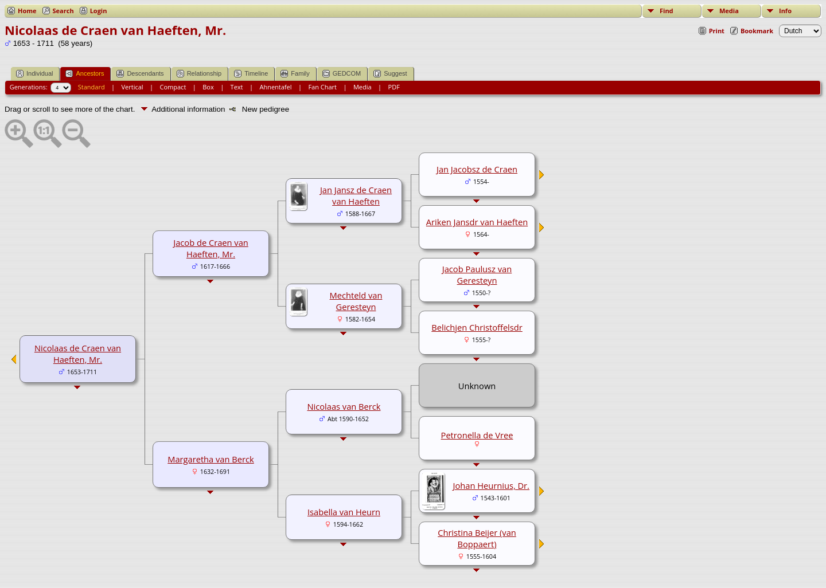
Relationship (199, 73)
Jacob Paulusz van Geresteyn (477, 274)
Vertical (132, 87)
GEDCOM (341, 73)
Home (27, 10)
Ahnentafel (275, 87)
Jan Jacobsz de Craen (477, 169)
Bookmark (757, 30)
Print (716, 30)
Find (666, 10)
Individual (34, 73)
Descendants (139, 73)
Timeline (251, 73)
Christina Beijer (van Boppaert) (477, 538)
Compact (173, 87)
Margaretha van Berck (210, 459)
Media (729, 10)
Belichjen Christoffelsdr (477, 327)
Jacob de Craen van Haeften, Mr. (210, 248)
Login (98, 10)
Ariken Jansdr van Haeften (477, 222)
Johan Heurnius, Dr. (491, 485)
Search (63, 10)
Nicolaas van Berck (343, 406)
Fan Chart (322, 87)
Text (237, 87)
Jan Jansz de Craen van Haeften (356, 195)
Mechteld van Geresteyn (356, 300)
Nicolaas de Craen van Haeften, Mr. (77, 353)
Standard (91, 87)
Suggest (390, 73)
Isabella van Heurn (343, 512)
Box (207, 87)
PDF (394, 87)
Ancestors (84, 73)
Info (785, 10)
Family (294, 73)
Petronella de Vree (477, 435)
